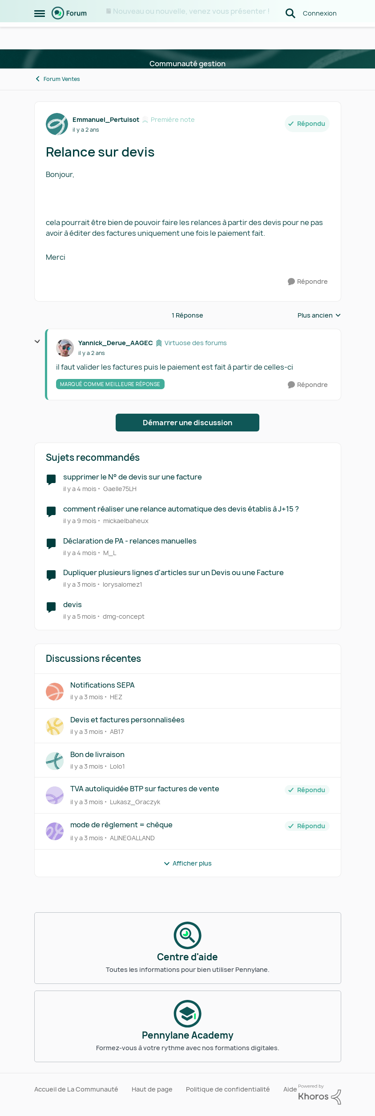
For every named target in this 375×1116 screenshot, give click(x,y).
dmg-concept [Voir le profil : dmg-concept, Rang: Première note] (124, 616)
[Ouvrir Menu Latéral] (39, 35)
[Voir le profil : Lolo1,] (55, 761)
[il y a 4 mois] (80, 488)
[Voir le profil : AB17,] (55, 726)
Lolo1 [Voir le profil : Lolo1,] (117, 765)
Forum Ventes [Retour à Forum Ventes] (57, 79)
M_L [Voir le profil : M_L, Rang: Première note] (109, 552)
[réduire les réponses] (37, 341)
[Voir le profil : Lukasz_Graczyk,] (55, 795)
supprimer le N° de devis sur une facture (132, 477)
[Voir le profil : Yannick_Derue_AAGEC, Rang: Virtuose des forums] (65, 348)
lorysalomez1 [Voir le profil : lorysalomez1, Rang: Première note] (122, 584)
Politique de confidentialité (228, 1089)
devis (72, 604)
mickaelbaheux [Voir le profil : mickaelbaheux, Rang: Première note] (126, 520)
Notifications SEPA (102, 685)
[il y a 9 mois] (80, 520)
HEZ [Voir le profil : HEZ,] (116, 697)
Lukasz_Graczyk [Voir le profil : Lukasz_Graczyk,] (135, 802)
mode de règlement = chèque (121, 825)
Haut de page (152, 1089)
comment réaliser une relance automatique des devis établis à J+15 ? (181, 509)
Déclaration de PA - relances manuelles (130, 541)
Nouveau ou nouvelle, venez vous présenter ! (191, 11)
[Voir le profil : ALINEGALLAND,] (55, 831)
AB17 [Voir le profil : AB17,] (117, 731)
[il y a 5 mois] (79, 616)
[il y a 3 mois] (79, 584)
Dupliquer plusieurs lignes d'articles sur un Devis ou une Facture (173, 572)
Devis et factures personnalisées (127, 720)
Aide (290, 1089)
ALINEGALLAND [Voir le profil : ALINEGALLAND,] (132, 838)
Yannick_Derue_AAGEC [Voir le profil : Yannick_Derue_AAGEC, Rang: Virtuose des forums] (115, 342)
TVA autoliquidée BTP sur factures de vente (144, 789)
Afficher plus (187, 863)
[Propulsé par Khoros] (319, 1094)
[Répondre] (308, 282)
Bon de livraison (97, 754)
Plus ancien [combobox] (319, 315)
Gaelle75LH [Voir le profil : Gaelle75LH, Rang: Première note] (120, 488)
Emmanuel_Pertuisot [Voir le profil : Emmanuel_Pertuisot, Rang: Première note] (106, 119)
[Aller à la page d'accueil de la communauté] (69, 35)
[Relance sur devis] (91, 353)
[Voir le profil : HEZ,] (55, 692)
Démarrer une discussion (187, 422)
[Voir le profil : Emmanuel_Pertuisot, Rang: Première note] (57, 124)
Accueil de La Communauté (76, 1089)
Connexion (320, 35)
